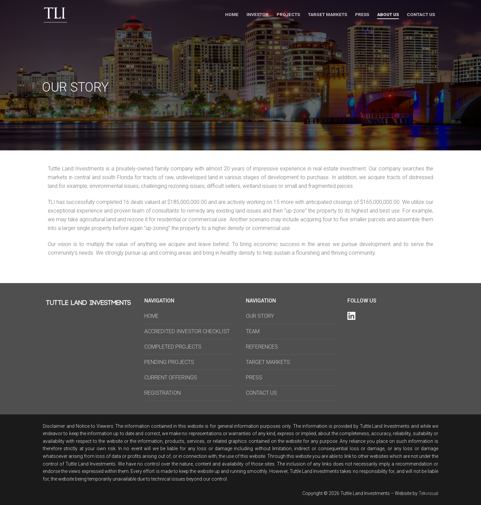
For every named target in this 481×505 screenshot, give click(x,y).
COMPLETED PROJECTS (172, 347)
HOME (151, 316)
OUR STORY (260, 316)
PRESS (254, 377)
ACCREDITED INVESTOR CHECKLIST (187, 331)
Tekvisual (428, 493)
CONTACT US (261, 393)
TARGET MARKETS (268, 362)
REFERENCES (262, 347)
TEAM (253, 331)
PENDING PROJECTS (169, 362)
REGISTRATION (162, 393)
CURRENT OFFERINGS (170, 377)
